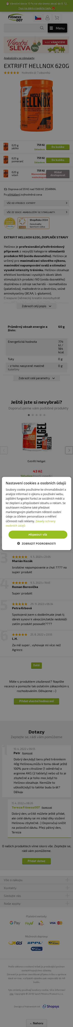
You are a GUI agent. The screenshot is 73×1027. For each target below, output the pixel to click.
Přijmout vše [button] (37, 534)
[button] (36, 543)
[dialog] (36, 513)
